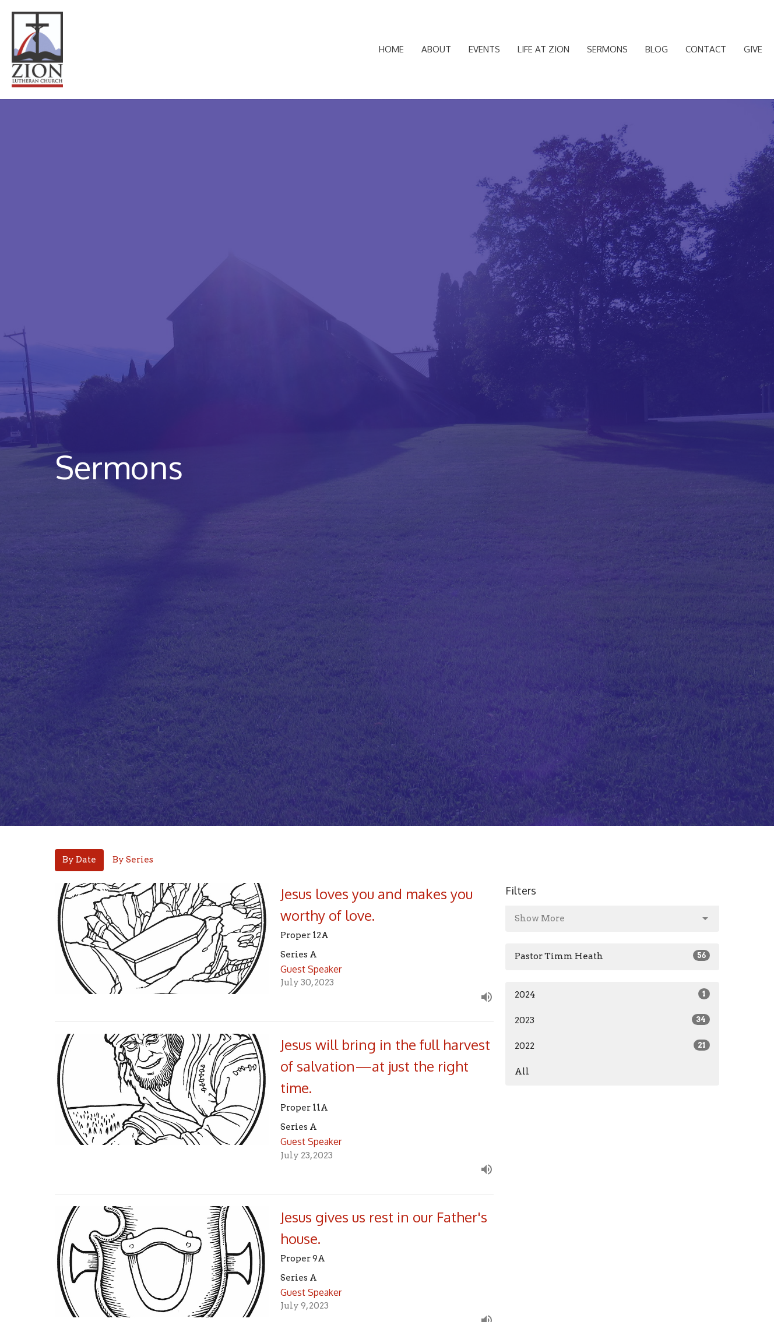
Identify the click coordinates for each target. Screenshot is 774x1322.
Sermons (607, 49)
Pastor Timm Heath (612, 956)
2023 (612, 1020)
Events (484, 49)
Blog (656, 49)
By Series (132, 859)
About (436, 49)
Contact (705, 49)
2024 (612, 994)
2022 (612, 1045)
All (522, 1071)
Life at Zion (543, 49)
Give (753, 49)
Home (391, 49)
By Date (79, 859)
